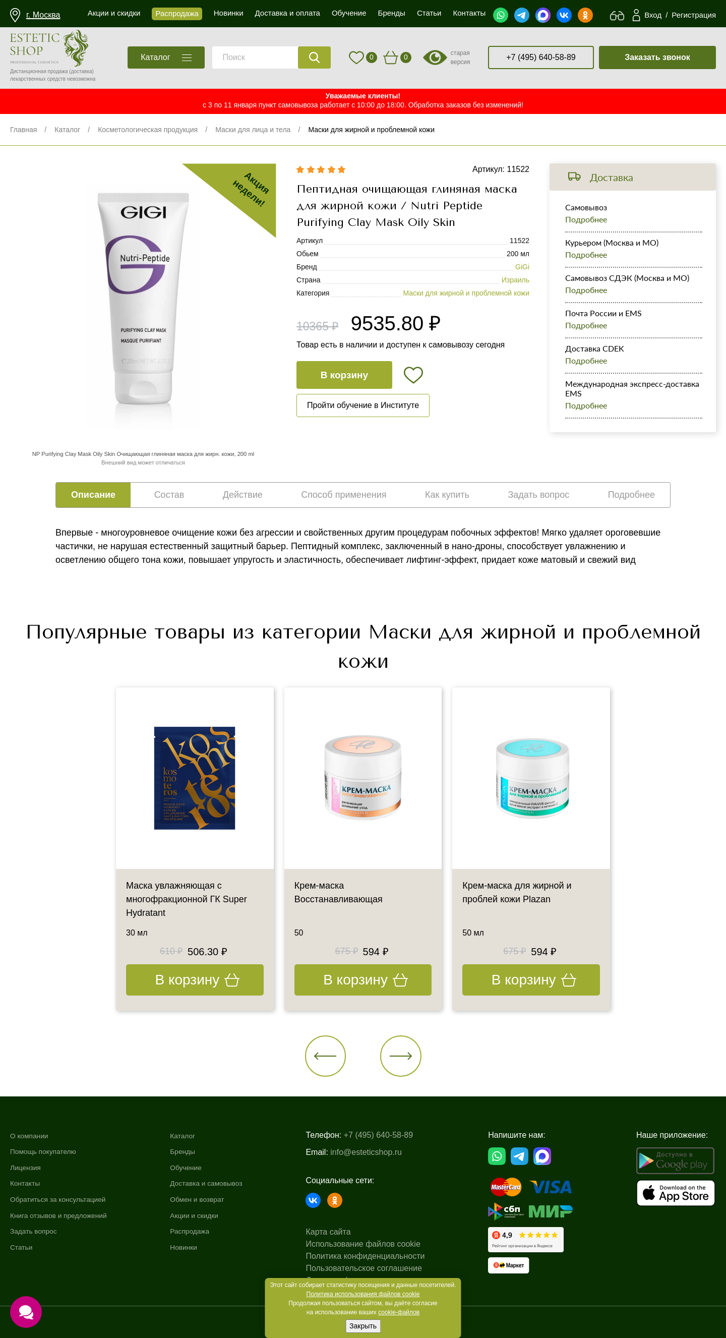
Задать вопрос (37, 1231)
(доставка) (81, 71)
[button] (325, 1056)
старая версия (460, 57)
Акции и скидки (207, 1215)
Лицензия (28, 1167)
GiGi (522, 267)
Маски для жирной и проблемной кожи (371, 130)
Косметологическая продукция (148, 130)
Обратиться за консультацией (66, 1199)
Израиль (515, 280)
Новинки (195, 1247)
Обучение (197, 1167)
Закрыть (363, 1326)
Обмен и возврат (211, 1199)
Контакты (27, 1183)
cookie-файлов (398, 1312)
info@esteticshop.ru (380, 1152)
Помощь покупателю (48, 1151)
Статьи (23, 1247)
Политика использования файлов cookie (363, 1294)
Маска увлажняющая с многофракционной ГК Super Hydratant (186, 899)
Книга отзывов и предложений (66, 1215)
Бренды (194, 1151)
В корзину (344, 375)
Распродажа (202, 1231)
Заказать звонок (657, 57)
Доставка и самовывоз (221, 1183)
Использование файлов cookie (377, 1244)
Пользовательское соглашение (378, 1268)
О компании (32, 1135)
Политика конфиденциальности (379, 1256)
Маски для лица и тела (252, 130)
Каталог (67, 130)
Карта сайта (342, 1232)
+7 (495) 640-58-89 (540, 57)
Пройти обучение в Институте (363, 405)
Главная (23, 130)
